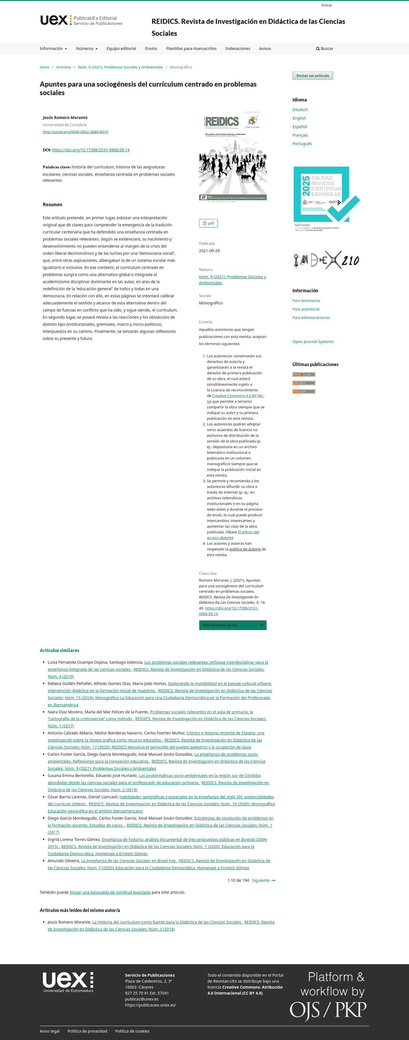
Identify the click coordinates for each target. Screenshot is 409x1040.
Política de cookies (132, 1031)
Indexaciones (238, 48)
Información (52, 48)
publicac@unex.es (142, 999)
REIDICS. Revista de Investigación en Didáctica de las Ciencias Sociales (248, 27)
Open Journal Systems (313, 341)
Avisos (265, 48)
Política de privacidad (87, 1031)
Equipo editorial (121, 48)
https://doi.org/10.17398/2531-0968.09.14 (91, 150)
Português (302, 143)
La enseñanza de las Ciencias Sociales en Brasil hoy (129, 860)
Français (300, 135)
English (299, 118)
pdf (210, 223)
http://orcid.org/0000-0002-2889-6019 (75, 131)
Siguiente (261, 880)
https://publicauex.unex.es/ (150, 1005)
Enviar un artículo (313, 75)
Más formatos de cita (220, 625)
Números (85, 48)
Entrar (327, 5)
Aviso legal (50, 1031)
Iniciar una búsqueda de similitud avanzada (110, 892)
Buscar (324, 48)
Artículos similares (59, 650)
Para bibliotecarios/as (311, 317)
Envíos (151, 48)
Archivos (63, 67)
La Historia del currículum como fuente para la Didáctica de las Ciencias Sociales (167, 922)
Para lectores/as (306, 300)
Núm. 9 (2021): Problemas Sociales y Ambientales (120, 67)
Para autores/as (306, 309)
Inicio (44, 67)
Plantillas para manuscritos (191, 48)
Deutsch (300, 109)
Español (300, 126)
